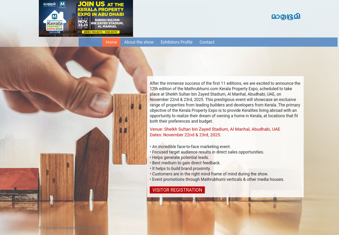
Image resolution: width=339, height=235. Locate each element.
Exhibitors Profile (179, 42)
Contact (209, 42)
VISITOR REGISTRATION (177, 190)
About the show (141, 42)
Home (115, 42)
